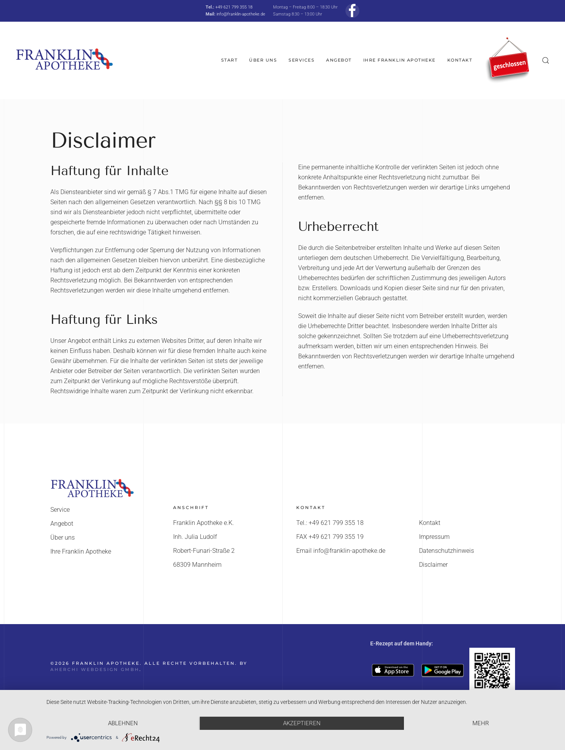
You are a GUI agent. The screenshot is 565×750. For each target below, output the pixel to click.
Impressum (434, 536)
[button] (546, 60)
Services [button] (301, 60)
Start (229, 60)
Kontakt (429, 522)
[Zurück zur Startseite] (64, 60)
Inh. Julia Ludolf (195, 536)
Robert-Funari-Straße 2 (204, 550)
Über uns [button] (263, 60)
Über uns (62, 537)
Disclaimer (433, 564)
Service (60, 509)
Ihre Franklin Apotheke (399, 60)
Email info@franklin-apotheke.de (340, 550)
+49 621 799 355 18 (233, 7)
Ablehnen (123, 723)
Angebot (339, 60)
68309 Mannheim (197, 564)
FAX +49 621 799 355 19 (330, 536)
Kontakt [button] (459, 60)
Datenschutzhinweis (446, 550)
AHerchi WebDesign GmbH (94, 669)
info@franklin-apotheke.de (240, 14)
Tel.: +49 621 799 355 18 (330, 522)
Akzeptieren (302, 723)
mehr (480, 723)
